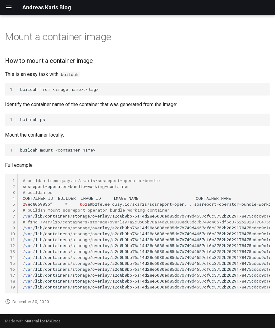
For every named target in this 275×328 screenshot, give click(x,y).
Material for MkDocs (43, 321)
